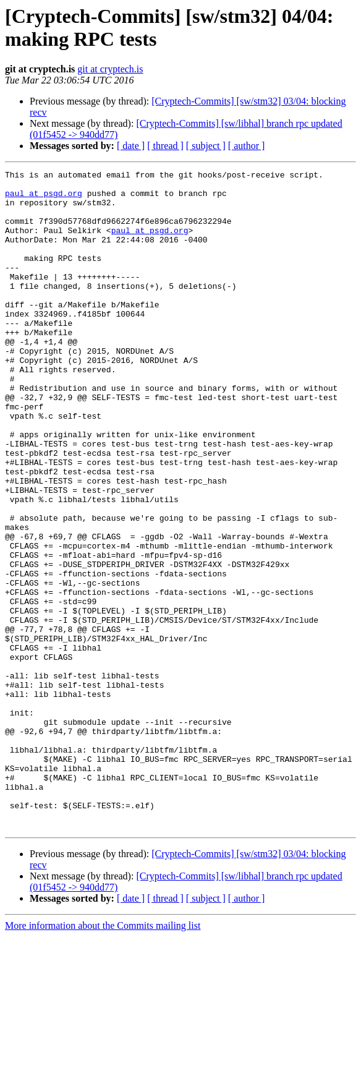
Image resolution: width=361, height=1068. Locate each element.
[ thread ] (165, 145)
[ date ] (131, 145)
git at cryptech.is (110, 69)
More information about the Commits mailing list (102, 1057)
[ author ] (246, 145)
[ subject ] (206, 145)
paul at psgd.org (43, 198)
